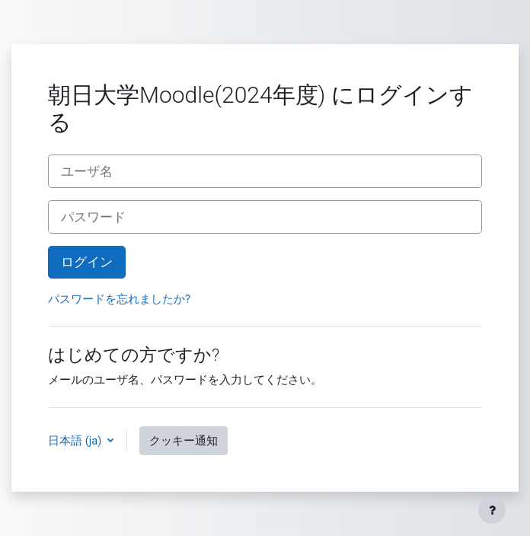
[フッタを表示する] (492, 510)
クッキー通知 (183, 441)
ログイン (87, 261)
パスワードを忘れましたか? (119, 299)
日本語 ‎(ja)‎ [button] (76, 441)
